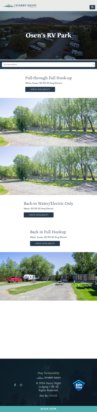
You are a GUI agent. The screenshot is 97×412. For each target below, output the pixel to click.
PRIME (53, 395)
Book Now (48, 408)
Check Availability (40, 89)
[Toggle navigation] (92, 7)
